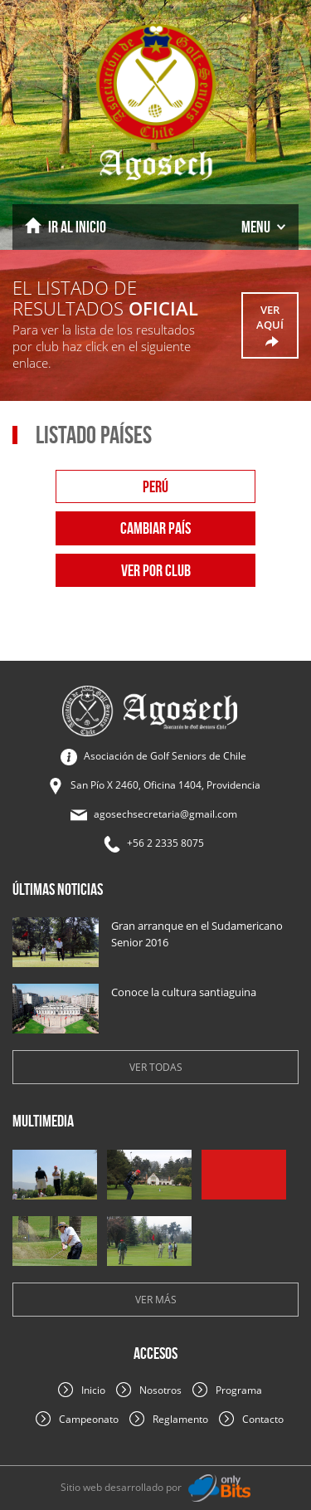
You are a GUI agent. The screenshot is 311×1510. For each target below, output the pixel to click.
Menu (263, 226)
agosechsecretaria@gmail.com (165, 814)
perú (155, 486)
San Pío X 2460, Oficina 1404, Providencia (165, 785)
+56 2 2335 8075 (165, 843)
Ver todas (155, 1067)
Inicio (65, 226)
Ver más (156, 1300)
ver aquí (270, 325)
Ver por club (156, 570)
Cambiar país (155, 528)
